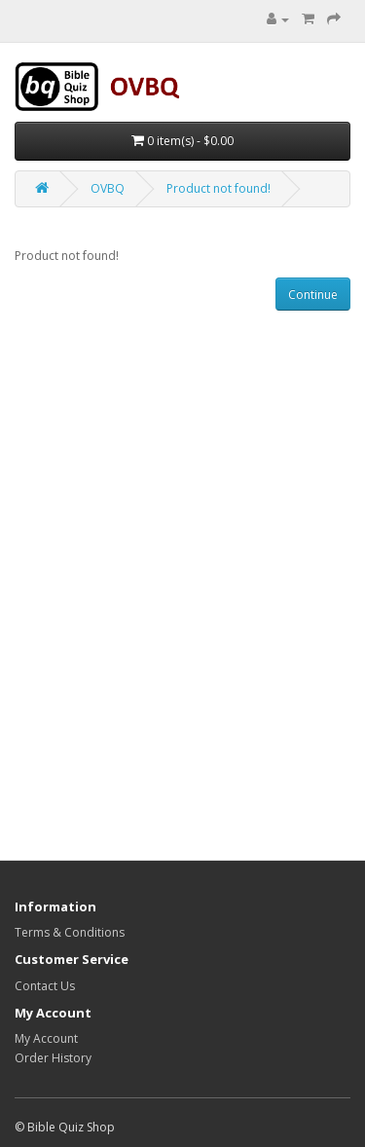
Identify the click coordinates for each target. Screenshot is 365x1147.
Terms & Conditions (70, 932)
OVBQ (108, 188)
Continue (313, 294)
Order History (53, 1058)
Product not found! (218, 188)
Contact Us (45, 986)
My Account (46, 1038)
